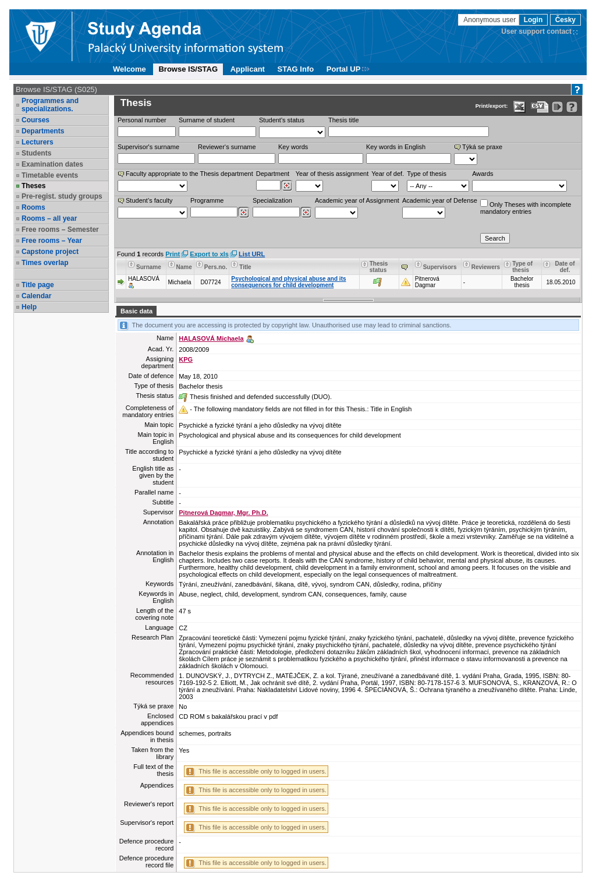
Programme (207, 200)
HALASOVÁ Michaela (211, 338)
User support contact (536, 31)
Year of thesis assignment (332, 173)
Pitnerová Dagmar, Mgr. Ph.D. (223, 512)
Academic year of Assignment (357, 200)
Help (29, 307)
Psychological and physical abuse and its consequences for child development (288, 282)
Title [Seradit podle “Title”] (245, 267)
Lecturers (38, 142)
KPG (186, 359)
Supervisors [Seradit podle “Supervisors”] (440, 267)
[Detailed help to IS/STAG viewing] (572, 107)
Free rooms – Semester (60, 229)
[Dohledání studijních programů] (243, 212)
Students (36, 153)
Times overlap (45, 263)
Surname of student (207, 120)
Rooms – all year (49, 218)
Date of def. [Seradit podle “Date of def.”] (565, 266)
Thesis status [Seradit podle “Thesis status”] (379, 266)
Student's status (281, 120)
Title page (38, 285)
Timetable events (50, 175)
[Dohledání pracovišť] (287, 186)
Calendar (36, 296)
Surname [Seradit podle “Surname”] (148, 267)
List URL (252, 253)
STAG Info (296, 69)
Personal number (142, 120)
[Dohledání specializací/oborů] (306, 212)
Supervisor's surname (148, 146)
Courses (35, 120)
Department (272, 173)
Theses (33, 186)
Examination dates (52, 164)
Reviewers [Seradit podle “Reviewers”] (485, 267)
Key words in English (395, 146)
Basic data (136, 311)
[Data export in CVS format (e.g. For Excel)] (540, 107)
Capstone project (50, 252)
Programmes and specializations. (50, 105)
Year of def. (387, 173)
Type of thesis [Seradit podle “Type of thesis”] (522, 266)
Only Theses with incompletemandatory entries (525, 207)
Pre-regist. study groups (62, 196)
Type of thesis (426, 173)
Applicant (247, 69)
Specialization (272, 200)
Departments (43, 131)
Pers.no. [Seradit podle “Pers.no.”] (215, 267)
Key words (293, 146)
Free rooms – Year (52, 240)
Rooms (33, 207)
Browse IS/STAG (188, 69)
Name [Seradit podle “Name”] (184, 267)
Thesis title (343, 120)
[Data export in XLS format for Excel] (519, 107)
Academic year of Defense (439, 200)
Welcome (129, 69)
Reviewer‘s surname (227, 146)
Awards (482, 173)
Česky (565, 20)
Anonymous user (490, 20)
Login (533, 20)
